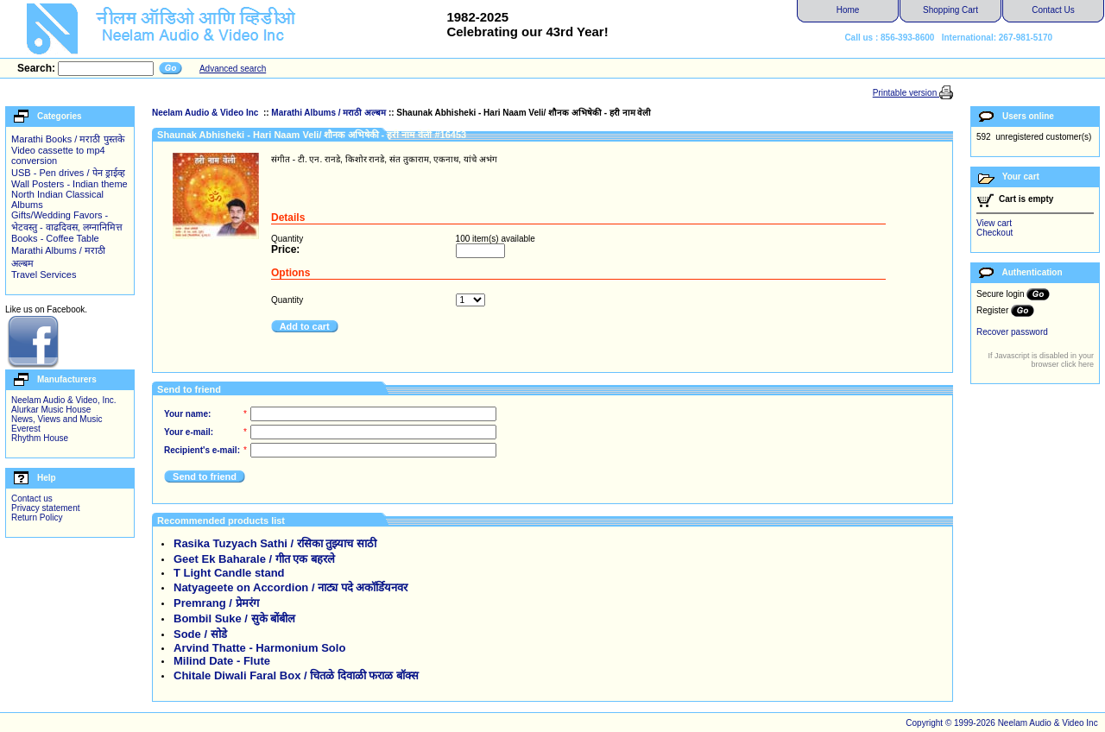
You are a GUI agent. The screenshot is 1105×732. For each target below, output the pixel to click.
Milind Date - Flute (222, 660)
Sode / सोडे (200, 634)
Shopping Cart (950, 10)
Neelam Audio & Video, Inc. (64, 400)
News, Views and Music (56, 419)
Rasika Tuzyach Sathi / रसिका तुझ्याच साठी (275, 543)
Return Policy (36, 517)
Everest (26, 428)
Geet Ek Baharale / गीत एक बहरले (254, 558)
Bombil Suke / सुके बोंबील (234, 618)
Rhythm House (39, 438)
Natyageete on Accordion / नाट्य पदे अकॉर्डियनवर (290, 587)
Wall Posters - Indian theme (69, 184)
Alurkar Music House (51, 409)
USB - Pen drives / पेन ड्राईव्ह (68, 172)
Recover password (1012, 332)
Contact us (32, 498)
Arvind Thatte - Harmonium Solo (259, 647)
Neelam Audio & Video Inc (206, 112)
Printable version (906, 93)
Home (848, 10)
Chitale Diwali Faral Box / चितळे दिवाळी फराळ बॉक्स (296, 675)
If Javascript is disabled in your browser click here (1041, 360)
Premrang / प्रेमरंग (216, 602)
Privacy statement (45, 508)
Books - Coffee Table (55, 238)
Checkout (994, 232)
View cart (994, 223)
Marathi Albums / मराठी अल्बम (328, 112)
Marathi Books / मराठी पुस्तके (67, 139)
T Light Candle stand (229, 572)
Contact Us (1053, 10)
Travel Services (43, 274)
